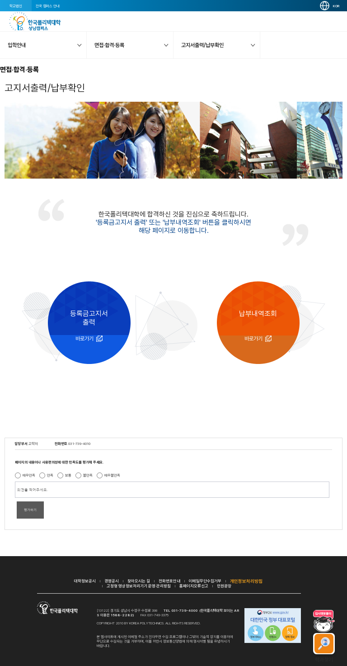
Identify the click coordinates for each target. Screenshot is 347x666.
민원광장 (224, 585)
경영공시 (111, 580)
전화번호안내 (169, 580)
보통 (68, 475)
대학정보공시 (85, 580)
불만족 (88, 475)
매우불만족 (112, 475)
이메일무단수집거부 (205, 580)
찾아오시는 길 (138, 580)
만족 (50, 475)
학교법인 (15, 6)
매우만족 (29, 475)
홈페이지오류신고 (193, 585)
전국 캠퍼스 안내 (48, 6)
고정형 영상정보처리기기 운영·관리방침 (139, 585)
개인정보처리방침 (246, 581)
